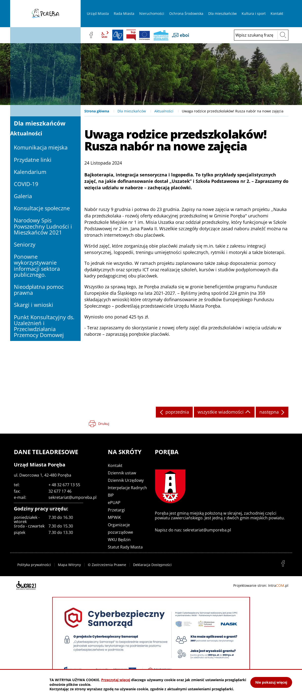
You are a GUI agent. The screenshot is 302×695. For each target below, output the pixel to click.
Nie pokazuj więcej (271, 682)
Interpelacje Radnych (127, 487)
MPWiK (114, 517)
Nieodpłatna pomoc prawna (39, 289)
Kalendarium (30, 171)
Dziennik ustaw (122, 473)
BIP (131, 35)
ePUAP (114, 502)
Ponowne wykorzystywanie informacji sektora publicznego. (37, 265)
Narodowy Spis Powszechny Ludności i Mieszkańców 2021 (43, 226)
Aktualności (163, 111)
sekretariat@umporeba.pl (72, 497)
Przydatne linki (32, 159)
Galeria (23, 196)
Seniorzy (24, 244)
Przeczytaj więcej (115, 679)
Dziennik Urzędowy (126, 480)
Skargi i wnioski (33, 304)
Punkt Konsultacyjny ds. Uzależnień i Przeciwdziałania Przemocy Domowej (44, 326)
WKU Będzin (119, 539)
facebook (91, 35)
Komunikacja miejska (41, 147)
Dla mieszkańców (131, 111)
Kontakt (115, 465)
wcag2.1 (104, 35)
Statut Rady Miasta (125, 547)
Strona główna (96, 111)
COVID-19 (26, 184)
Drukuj (103, 423)
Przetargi (116, 510)
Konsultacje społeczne (42, 208)
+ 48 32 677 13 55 (64, 484)
